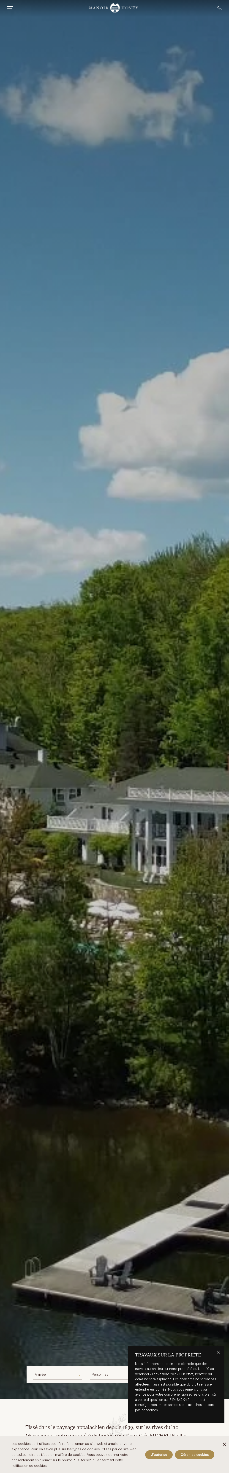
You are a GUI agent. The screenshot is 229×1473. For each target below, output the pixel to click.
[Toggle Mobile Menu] (12, 7)
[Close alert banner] (218, 1352)
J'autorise (159, 1455)
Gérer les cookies (195, 1455)
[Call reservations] (219, 9)
